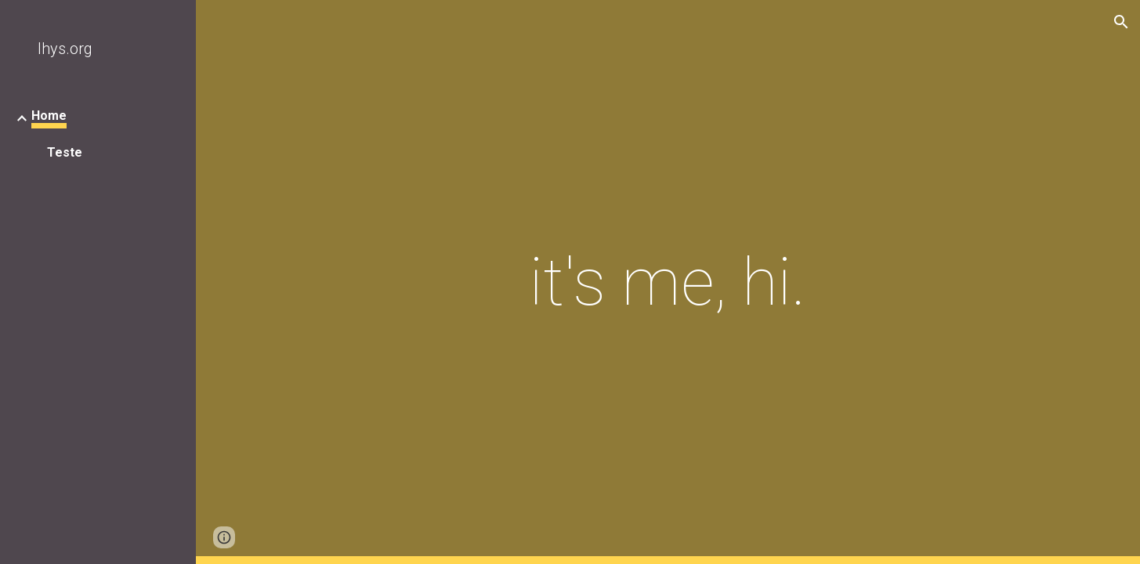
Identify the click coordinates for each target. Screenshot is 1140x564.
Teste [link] (64, 152)
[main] (668, 282)
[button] (1121, 22)
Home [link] (49, 115)
